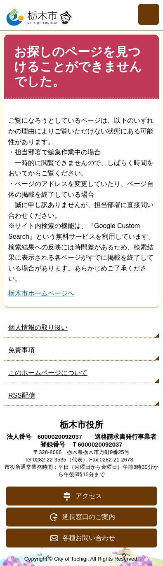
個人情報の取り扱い (38, 327)
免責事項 (21, 350)
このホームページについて (47, 372)
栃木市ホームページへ (41, 293)
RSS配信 (21, 395)
